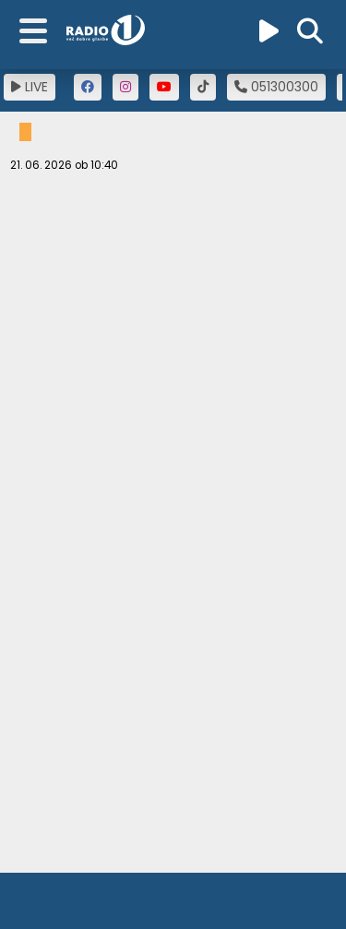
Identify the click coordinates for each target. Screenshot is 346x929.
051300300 (276, 86)
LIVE (29, 86)
